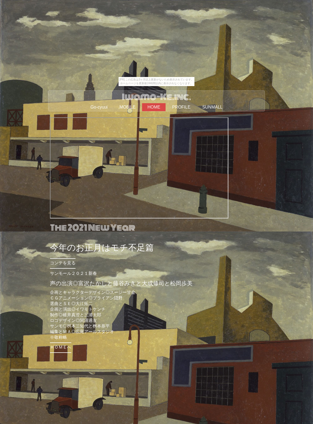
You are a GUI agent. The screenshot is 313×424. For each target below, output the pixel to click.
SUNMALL (212, 107)
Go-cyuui (99, 107)
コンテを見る (63, 263)
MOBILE (127, 107)
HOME (153, 107)
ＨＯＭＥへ (60, 347)
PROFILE (181, 107)
